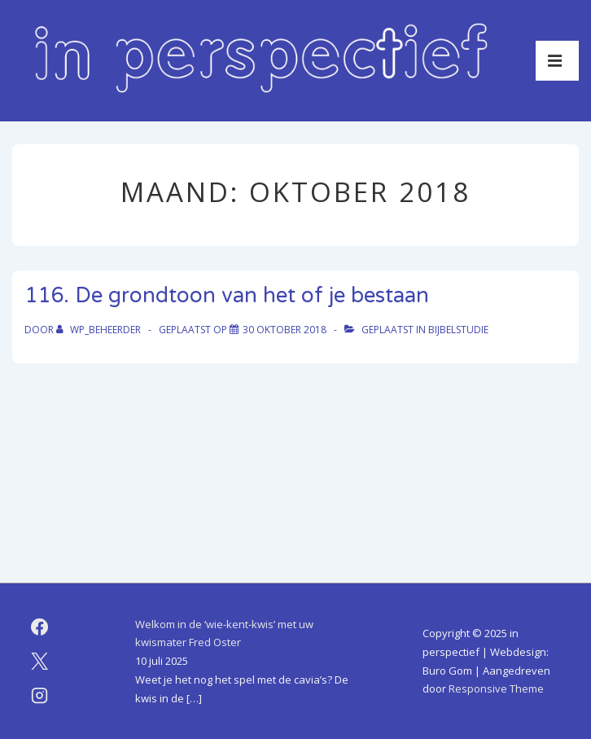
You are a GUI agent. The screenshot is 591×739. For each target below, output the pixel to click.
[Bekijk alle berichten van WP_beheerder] (99, 330)
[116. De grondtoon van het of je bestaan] (284, 330)
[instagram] (39, 696)
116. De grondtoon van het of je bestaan (226, 295)
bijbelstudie (458, 330)
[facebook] (39, 627)
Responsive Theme (496, 688)
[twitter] (39, 661)
